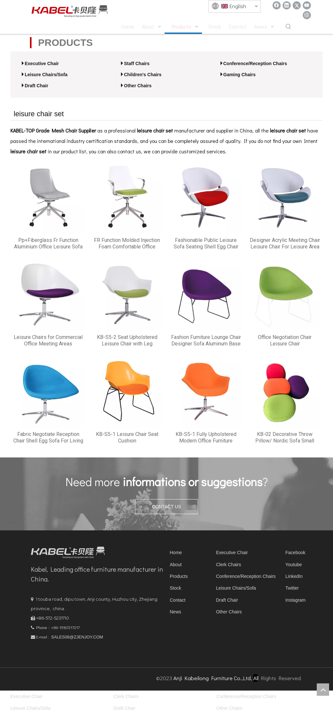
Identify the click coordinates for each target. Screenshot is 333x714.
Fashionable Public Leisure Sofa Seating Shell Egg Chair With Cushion (206, 243)
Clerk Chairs (228, 564)
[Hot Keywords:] (288, 27)
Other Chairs (138, 85)
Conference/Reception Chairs (255, 63)
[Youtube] (307, 5)
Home (176, 552)
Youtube (294, 564)
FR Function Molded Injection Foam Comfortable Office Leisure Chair (127, 243)
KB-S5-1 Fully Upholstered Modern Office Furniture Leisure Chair (206, 437)
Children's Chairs (142, 74)
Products (179, 576)
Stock (175, 588)
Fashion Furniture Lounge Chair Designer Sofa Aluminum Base (206, 340)
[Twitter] (297, 5)
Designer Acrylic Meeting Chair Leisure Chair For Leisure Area (285, 243)
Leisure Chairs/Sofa (46, 74)
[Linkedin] (287, 5)
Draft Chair (36, 85)
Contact (177, 600)
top (323, 689)
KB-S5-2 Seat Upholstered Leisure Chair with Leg (127, 340)
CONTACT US (166, 506)
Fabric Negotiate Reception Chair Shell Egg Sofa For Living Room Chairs (48, 437)
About (176, 564)
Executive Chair (42, 63)
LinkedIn (294, 576)
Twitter (292, 588)
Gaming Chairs (239, 74)
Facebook (295, 552)
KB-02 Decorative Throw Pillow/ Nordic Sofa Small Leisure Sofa (284, 437)
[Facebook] (277, 5)
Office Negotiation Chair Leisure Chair (285, 340)
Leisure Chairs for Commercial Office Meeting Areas (48, 340)
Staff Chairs (137, 63)
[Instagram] (307, 15)
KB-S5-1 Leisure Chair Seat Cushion (127, 437)
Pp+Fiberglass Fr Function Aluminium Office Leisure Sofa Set (48, 243)
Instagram (296, 600)
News (175, 611)
